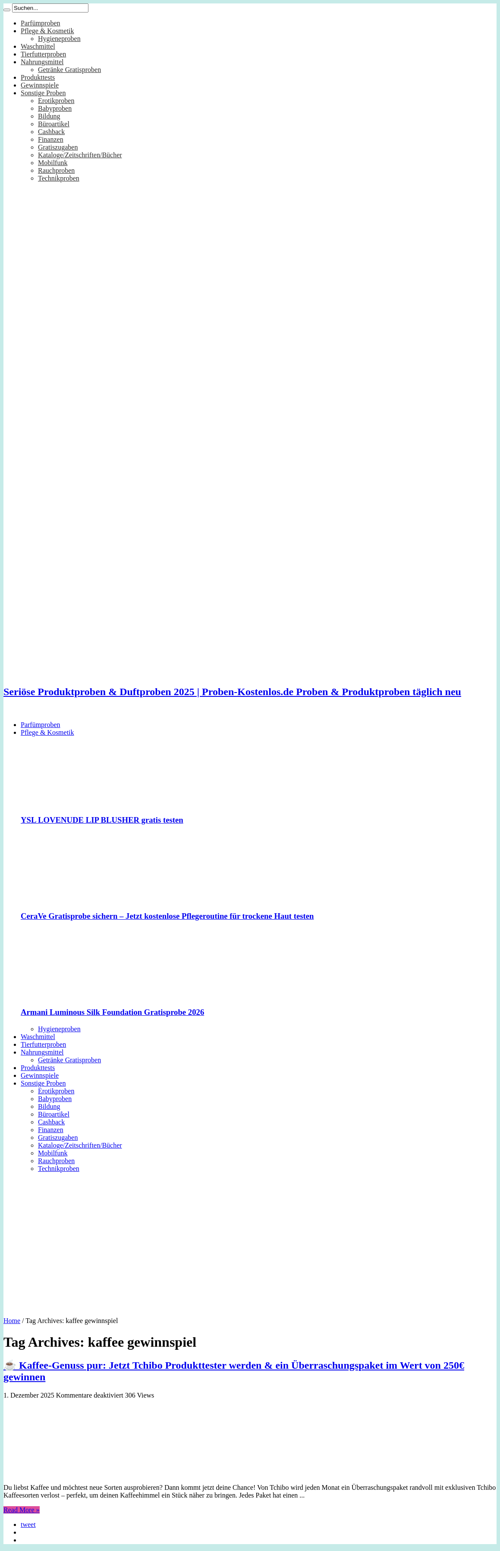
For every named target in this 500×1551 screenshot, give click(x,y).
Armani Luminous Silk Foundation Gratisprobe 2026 (112, 1012)
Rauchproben (56, 170)
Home (11, 1320)
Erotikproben (56, 100)
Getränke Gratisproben (69, 69)
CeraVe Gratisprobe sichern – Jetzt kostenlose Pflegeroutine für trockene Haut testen (167, 916)
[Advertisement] (250, 1241)
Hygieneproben (59, 38)
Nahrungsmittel (42, 62)
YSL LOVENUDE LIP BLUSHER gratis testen (102, 819)
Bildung (49, 116)
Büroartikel (53, 124)
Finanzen (50, 139)
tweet (28, 1524)
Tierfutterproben (43, 54)
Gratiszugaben (58, 147)
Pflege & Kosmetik (47, 30)
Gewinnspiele (40, 85)
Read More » (21, 1510)
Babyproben (55, 108)
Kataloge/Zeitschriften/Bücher (80, 155)
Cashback (51, 131)
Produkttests (38, 77)
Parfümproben (40, 23)
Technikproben (58, 178)
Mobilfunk (52, 162)
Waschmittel (38, 46)
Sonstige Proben (43, 93)
